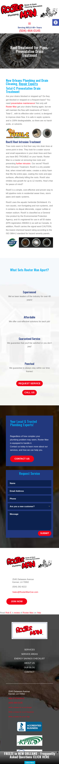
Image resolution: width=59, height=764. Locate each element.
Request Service (29, 383)
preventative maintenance (23, 103)
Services (29, 650)
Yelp (39, 613)
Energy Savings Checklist (29, 658)
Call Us (29, 392)
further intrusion (23, 163)
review (17, 613)
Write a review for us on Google (20, 707)
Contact (29, 672)
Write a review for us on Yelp (19, 717)
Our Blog (29, 667)
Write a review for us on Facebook (21, 712)
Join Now (17, 601)
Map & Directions (16, 698)
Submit (44, 533)
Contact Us (22, 458)
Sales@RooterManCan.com (25, 592)
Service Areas (29, 654)
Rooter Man (11, 107)
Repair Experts (28, 83)
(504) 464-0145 (29, 30)
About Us (29, 663)
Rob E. (8, 613)
